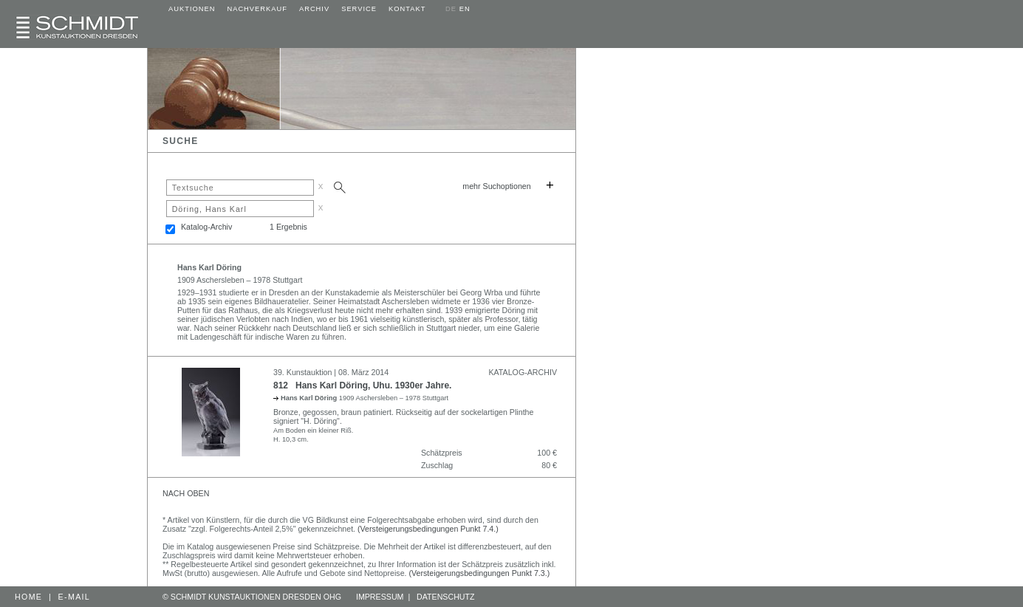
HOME (28, 596)
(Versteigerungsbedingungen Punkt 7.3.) (479, 573)
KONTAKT (407, 9)
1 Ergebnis (288, 226)
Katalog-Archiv (206, 226)
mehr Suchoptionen (496, 186)
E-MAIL (74, 596)
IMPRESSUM (380, 596)
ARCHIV (314, 9)
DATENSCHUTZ (446, 596)
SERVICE (359, 9)
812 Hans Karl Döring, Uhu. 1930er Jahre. (362, 385)
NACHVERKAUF (257, 9)
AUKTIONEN (191, 9)
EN (465, 9)
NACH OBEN (185, 493)
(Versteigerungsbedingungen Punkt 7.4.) (428, 528)
